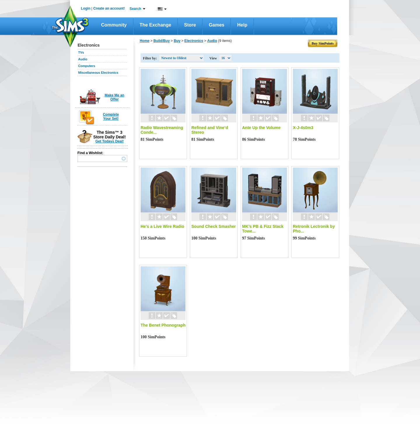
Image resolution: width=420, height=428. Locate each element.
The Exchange (155, 24)
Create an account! (109, 8)
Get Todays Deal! (109, 141)
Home (144, 41)
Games (216, 24)
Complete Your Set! (111, 116)
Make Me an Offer (114, 97)
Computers (86, 66)
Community (114, 24)
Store (190, 24)
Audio (82, 59)
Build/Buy (161, 41)
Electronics (193, 41)
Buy (177, 41)
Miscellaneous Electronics (98, 72)
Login (85, 8)
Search (135, 9)
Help (242, 24)
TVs (81, 52)
